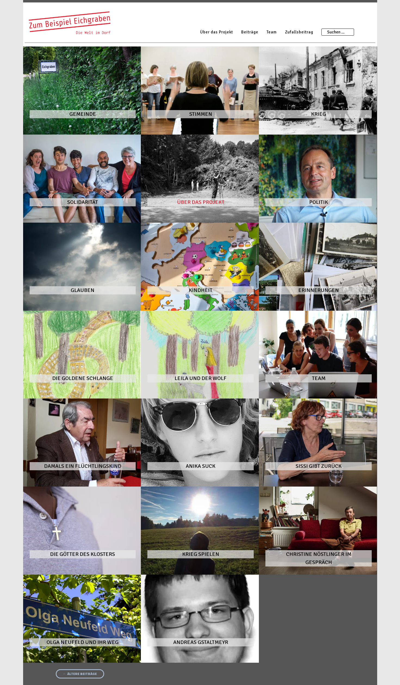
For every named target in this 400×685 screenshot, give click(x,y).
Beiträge (249, 32)
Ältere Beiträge (80, 674)
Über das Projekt (216, 32)
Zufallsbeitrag (299, 32)
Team (271, 32)
